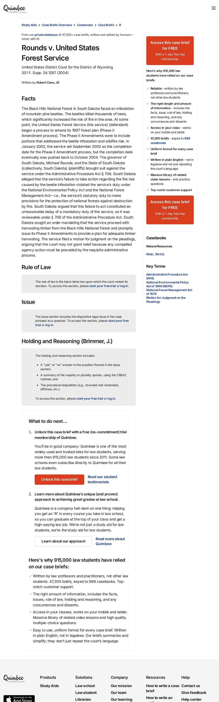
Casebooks (85, 25)
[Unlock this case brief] (59, 479)
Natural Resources (159, 246)
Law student (86, 692)
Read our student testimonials (103, 479)
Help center (191, 699)
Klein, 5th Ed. (155, 254)
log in (124, 286)
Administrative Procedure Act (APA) (167, 276)
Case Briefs (106, 25)
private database (46, 34)
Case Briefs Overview (57, 25)
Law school (85, 686)
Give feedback (193, 692)
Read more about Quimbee (110, 541)
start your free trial (102, 286)
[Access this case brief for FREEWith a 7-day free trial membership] (170, 50)
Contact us (190, 686)
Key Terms (155, 266)
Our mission (121, 686)
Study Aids (29, 25)
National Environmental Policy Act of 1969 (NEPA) (167, 284)
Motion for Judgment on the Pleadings (166, 299)
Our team (119, 692)
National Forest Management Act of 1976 (169, 292)
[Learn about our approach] (63, 541)
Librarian (83, 699)
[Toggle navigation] (214, 8)
